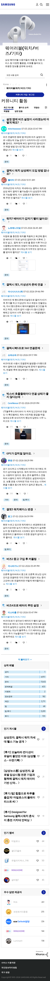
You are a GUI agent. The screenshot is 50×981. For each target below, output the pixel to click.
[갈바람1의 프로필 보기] (15, 880)
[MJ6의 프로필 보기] (15, 902)
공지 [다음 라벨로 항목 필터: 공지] (7, 672)
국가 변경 (5, 972)
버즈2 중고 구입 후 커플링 (21, 559)
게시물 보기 (17, 150)
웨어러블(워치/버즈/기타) (13, 133)
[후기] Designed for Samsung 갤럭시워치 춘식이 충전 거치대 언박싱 (19, 816)
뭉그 (10, 516)
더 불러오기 (23, 659)
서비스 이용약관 (8, 963)
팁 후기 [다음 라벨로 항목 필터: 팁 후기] (8, 711)
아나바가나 (13, 566)
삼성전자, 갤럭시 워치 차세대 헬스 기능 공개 (19, 739)
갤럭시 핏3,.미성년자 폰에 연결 (24, 284)
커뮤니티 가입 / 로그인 (25, 95)
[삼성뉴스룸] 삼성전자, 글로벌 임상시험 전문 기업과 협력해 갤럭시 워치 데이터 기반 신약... (19, 776)
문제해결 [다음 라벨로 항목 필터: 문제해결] (8, 687)
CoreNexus (13, 403)
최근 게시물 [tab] (8, 107)
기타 (6, 500)
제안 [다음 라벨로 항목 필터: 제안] (7, 701)
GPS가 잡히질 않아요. (19, 453)
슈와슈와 (12, 355)
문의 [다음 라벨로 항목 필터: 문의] (7, 682)
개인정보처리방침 (9, 968)
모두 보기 (25, 728)
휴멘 (10, 460)
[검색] (25, 75)
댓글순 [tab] (36, 107)
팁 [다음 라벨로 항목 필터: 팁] (6, 706)
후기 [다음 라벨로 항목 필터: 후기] (7, 716)
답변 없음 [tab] (19, 111)
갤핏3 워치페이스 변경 (19, 509)
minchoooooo (14, 129)
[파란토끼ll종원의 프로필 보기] (20, 912)
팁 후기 (26, 500)
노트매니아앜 (14, 228)
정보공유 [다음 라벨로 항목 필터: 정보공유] (8, 696)
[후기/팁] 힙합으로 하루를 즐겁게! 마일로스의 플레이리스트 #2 (19, 797)
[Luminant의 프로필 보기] (17, 941)
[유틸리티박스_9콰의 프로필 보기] (20, 860)
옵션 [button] (42, 85)
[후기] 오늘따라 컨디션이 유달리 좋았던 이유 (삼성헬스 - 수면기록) (20, 756)
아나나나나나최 (15, 291)
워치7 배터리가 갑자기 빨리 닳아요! (27, 218)
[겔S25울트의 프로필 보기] (16, 851)
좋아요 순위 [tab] (24, 107)
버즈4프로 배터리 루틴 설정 (22, 605)
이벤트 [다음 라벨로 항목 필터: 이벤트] (8, 691)
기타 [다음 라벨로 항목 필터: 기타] (7, 677)
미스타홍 (12, 612)
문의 (6, 162)
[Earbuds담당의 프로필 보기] (23, 921)
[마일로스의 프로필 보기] (15, 841)
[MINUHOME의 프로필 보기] (17, 870)
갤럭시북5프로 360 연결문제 (23, 348)
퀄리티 (11, 180)
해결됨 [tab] (6, 111)
